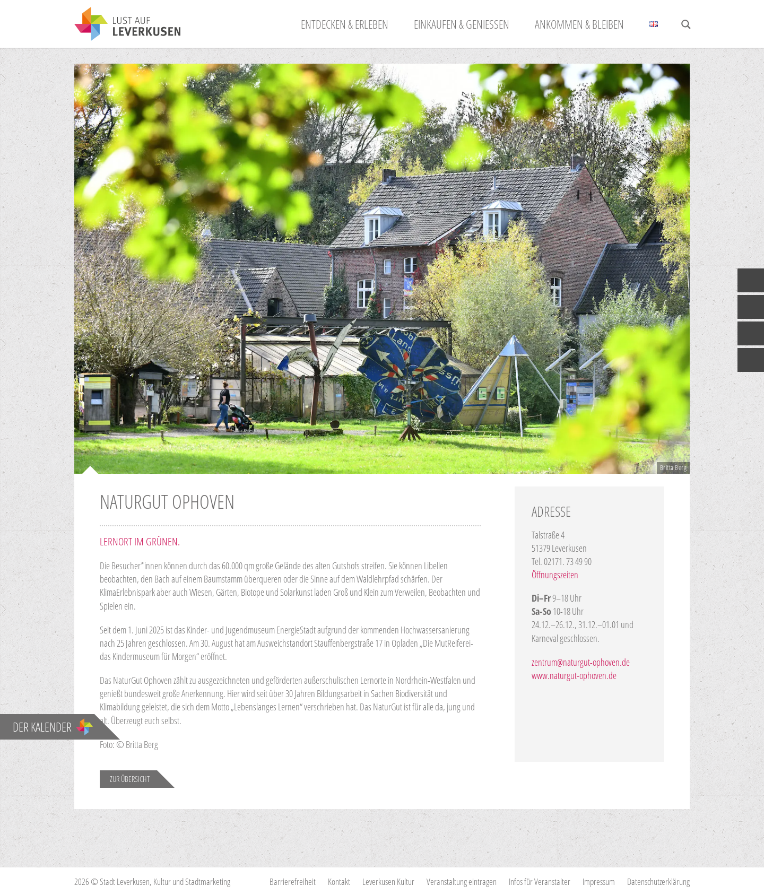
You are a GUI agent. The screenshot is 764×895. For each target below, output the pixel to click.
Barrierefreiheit (293, 881)
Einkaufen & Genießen (461, 24)
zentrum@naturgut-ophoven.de (581, 662)
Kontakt (339, 881)
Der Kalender (53, 726)
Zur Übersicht (130, 779)
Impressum (599, 881)
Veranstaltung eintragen (462, 881)
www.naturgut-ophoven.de (574, 675)
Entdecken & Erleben (344, 24)
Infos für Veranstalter (539, 881)
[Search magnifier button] (686, 24)
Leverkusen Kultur (388, 881)
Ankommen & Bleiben (579, 24)
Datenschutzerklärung (658, 881)
